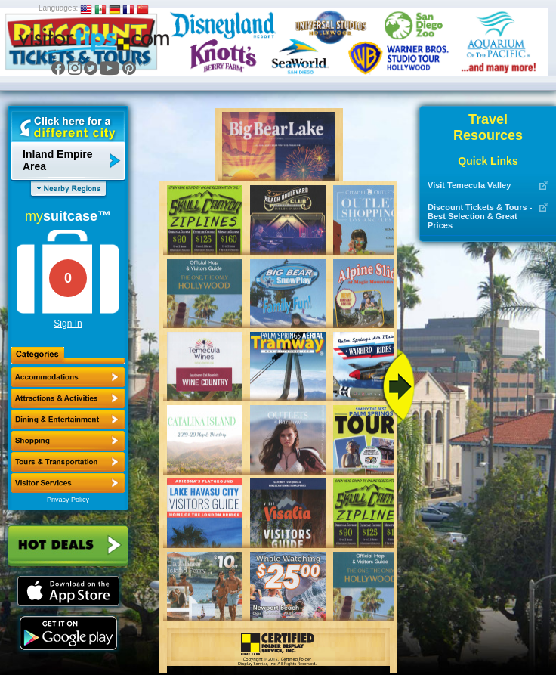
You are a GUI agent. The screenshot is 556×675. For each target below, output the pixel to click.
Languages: (58, 8)
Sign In (68, 323)
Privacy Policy (68, 499)
